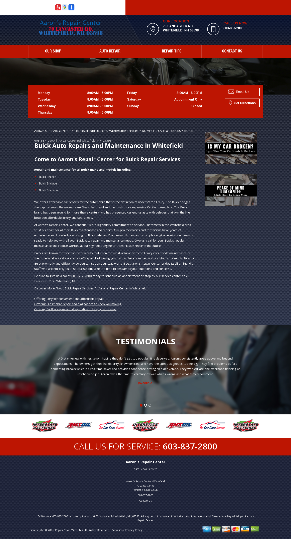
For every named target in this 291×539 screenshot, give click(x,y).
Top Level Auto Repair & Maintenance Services (106, 131)
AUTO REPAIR (109, 52)
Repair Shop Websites (69, 530)
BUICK (188, 131)
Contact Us (145, 500)
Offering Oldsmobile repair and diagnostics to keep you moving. (78, 304)
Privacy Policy (133, 530)
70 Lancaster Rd (69, 140)
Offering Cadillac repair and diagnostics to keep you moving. (75, 309)
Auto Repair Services (145, 469)
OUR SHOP (53, 52)
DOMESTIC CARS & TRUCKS (161, 131)
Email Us (238, 92)
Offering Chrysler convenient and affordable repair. (69, 299)
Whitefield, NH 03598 (97, 140)
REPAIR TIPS (171, 52)
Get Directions (242, 102)
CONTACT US (232, 52)
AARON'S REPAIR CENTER (52, 131)
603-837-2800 (233, 28)
